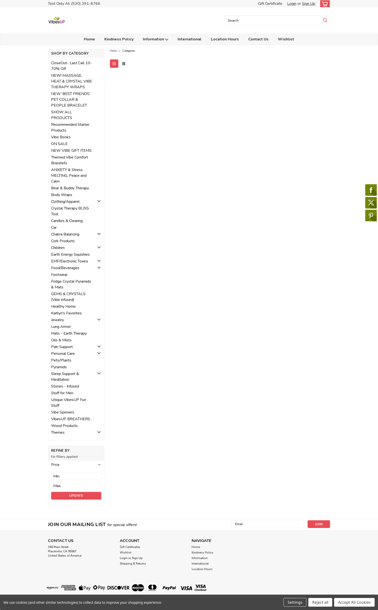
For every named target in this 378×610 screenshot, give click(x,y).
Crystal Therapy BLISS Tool (70, 211)
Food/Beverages (65, 268)
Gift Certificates (130, 547)
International (190, 39)
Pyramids (59, 367)
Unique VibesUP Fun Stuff (68, 402)
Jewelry (57, 320)
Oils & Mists (61, 340)
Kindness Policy (119, 39)
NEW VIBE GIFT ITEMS (71, 150)
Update (76, 495)
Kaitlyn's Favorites (66, 313)
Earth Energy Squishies (70, 254)
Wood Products (64, 425)
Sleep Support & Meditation (65, 376)
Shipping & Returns (133, 564)
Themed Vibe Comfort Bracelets (69, 160)
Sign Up (308, 3)
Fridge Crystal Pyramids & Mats (71, 284)
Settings (295, 602)
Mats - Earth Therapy (69, 333)
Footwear (59, 274)
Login (291, 3)
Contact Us (258, 39)
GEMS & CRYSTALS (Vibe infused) (68, 296)
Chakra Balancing (65, 234)
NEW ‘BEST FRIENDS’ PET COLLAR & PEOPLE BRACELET (70, 99)
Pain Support (62, 346)
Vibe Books (61, 137)
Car (54, 227)
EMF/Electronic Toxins (69, 261)
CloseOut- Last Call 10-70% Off (71, 65)
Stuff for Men (62, 393)
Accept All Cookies (354, 602)
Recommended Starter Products (70, 127)
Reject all (320, 602)
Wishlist (286, 39)
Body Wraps (61, 194)
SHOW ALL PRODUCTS (61, 115)
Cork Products (63, 241)
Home (89, 39)
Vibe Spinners (62, 412)
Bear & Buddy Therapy (70, 188)
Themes (58, 432)
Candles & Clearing (67, 220)
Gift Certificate (270, 3)
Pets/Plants (61, 360)
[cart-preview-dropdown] (324, 3)
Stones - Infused (65, 386)
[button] (76, 465)
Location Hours (225, 39)
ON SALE (59, 143)
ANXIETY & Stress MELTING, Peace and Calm (69, 175)
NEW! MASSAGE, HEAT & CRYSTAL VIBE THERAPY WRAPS (71, 81)
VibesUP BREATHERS (70, 419)
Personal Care (63, 353)
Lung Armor (61, 326)
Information (155, 39)
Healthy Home (63, 306)
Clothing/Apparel (65, 201)
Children (58, 247)
